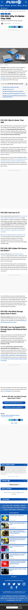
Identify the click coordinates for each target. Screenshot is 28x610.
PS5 (6, 13)
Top (4, 505)
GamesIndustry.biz (11, 600)
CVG (17, 600)
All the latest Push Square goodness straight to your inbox (14, 605)
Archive (6, 509)
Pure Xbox (15, 596)
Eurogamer (21, 598)
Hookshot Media (8, 591)
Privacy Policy (10, 507)
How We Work (16, 505)
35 (16, 423)
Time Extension (22, 596)
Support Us (23, 505)
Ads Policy (23, 507)
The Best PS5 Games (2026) (7, 416)
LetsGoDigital (6, 64)
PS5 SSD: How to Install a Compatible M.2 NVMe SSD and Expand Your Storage (14, 407)
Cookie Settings (12, 509)
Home (2, 11)
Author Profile (12, 476)
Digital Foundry (4, 598)
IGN (17, 598)
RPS (20, 600)
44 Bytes (4, 592)
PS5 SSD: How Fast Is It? (8, 89)
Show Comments (14, 484)
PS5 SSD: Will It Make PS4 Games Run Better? (13, 91)
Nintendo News (12, 598)
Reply (17, 476)
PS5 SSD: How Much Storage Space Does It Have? (14, 93)
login (18, 492)
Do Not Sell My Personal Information (18, 592)
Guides (6, 11)
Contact (4, 507)
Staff (11, 505)
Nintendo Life (9, 596)
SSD (9, 13)
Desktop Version (20, 509)
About (7, 505)
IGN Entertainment (18, 591)
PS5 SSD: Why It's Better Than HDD (15, 83)
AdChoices (9, 592)
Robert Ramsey (7, 23)
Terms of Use (17, 507)
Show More (14, 576)
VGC (26, 598)
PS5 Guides (10, 11)
